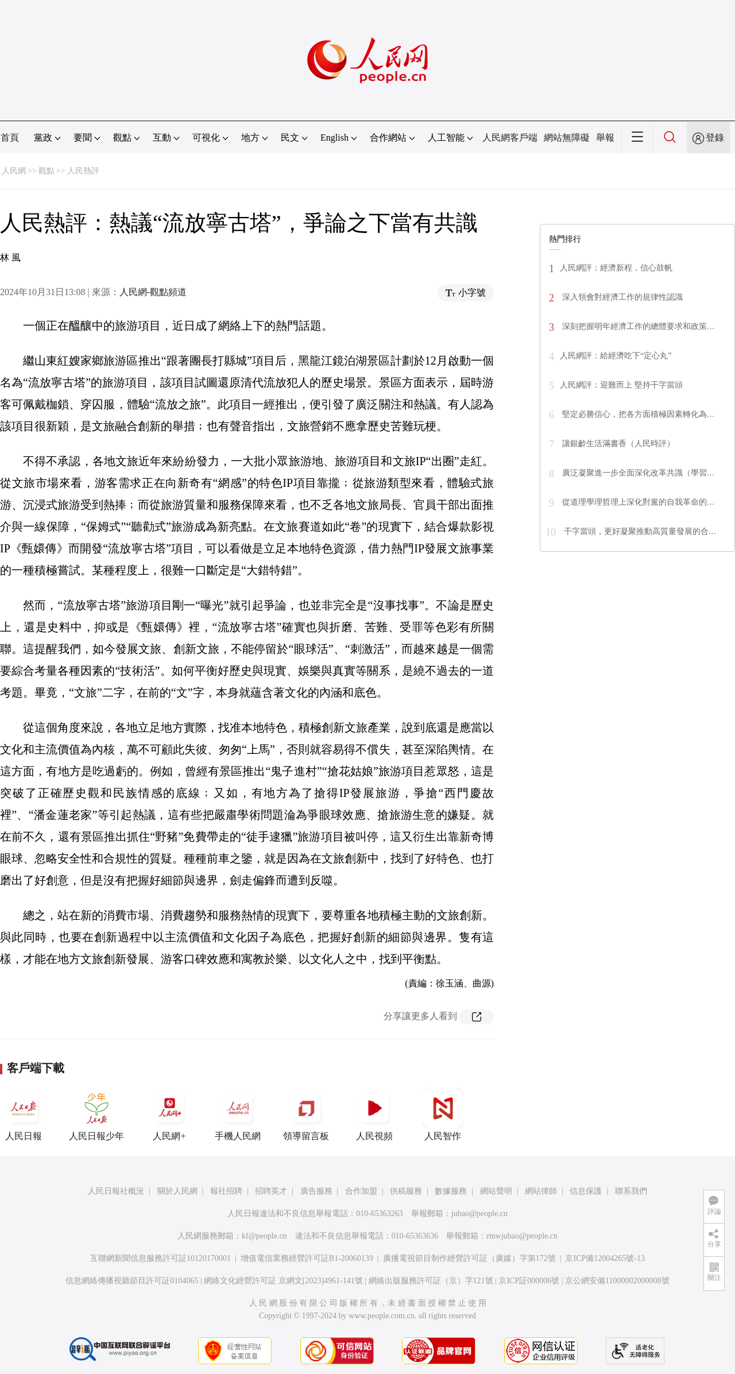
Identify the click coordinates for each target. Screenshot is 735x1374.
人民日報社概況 (116, 1191)
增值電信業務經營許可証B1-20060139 (307, 1258)
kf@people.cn (264, 1236)
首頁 (10, 137)
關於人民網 (177, 1191)
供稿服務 (406, 1191)
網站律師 (541, 1191)
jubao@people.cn (479, 1213)
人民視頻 (374, 1114)
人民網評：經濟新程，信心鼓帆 (616, 268)
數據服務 (451, 1191)
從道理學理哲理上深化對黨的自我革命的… (637, 502)
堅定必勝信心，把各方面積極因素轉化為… (637, 414)
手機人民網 (238, 1114)
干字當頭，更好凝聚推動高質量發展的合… (639, 531)
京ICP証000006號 (528, 1280)
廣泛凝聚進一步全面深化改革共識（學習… (637, 473)
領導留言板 (306, 1114)
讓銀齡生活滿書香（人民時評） (617, 443)
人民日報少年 (96, 1114)
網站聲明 (496, 1191)
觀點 (46, 171)
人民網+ (169, 1114)
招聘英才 (271, 1191)
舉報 (605, 137)
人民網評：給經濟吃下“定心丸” (615, 355)
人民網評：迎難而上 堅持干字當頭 (621, 385)
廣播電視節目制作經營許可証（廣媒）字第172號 (469, 1258)
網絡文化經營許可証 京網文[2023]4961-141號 (283, 1280)
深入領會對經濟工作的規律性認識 (621, 297)
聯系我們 (631, 1191)
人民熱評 (83, 171)
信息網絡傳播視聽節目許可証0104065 (131, 1280)
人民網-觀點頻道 (153, 292)
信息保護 (586, 1191)
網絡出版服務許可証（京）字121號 (431, 1280)
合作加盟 (361, 1191)
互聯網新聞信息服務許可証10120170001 (160, 1258)
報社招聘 (226, 1191)
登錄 (715, 137)
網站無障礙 (567, 137)
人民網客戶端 (509, 137)
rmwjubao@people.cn (522, 1236)
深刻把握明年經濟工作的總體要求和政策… (637, 326)
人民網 (14, 171)
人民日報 (23, 1114)
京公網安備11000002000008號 (617, 1280)
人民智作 (443, 1114)
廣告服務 (316, 1191)
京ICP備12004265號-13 (604, 1258)
